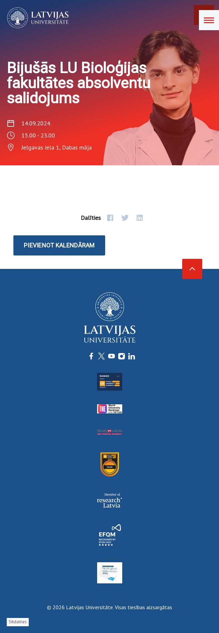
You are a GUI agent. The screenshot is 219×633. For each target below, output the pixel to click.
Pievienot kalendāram (59, 245)
